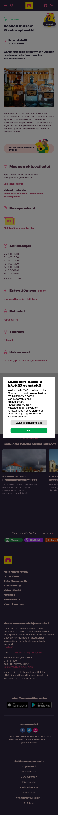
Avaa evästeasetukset (29, 423)
